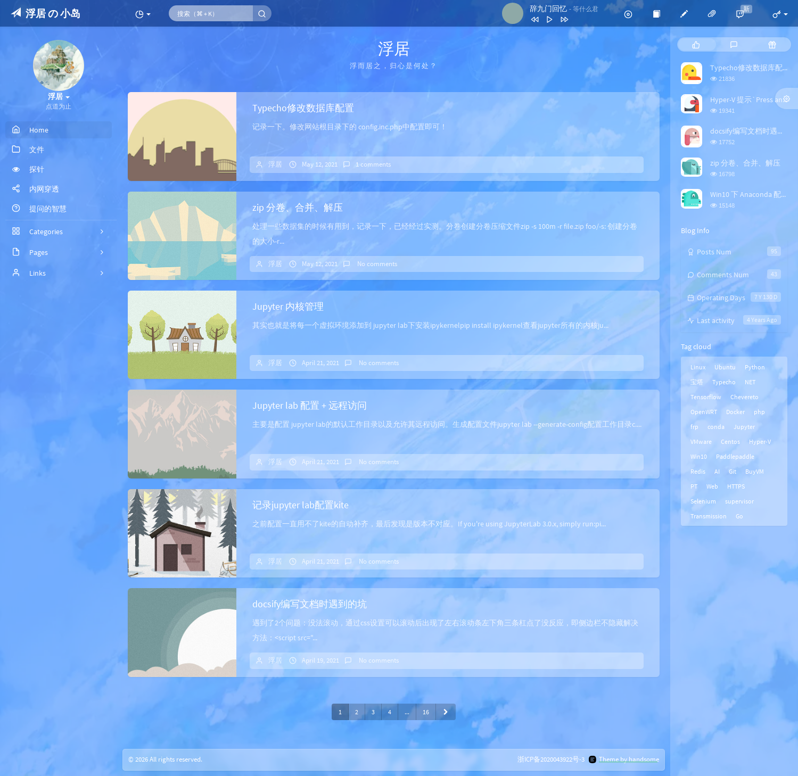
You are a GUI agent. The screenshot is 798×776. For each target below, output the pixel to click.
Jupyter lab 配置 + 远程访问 (309, 405)
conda (716, 427)
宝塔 (696, 382)
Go (739, 516)
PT (693, 486)
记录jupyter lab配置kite (300, 505)
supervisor (739, 501)
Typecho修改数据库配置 (303, 108)
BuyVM (754, 471)
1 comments (373, 164)
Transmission (708, 516)
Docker (735, 412)
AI (717, 471)
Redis (697, 471)
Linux (697, 367)
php (759, 412)
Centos (730, 441)
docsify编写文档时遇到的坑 (309, 604)
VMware (701, 441)
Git (732, 471)
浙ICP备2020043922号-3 (551, 759)
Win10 (698, 456)
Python (755, 367)
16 (426, 712)
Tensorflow (705, 397)
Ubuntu (725, 367)
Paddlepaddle (735, 456)
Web (712, 486)
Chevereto (744, 397)
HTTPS (736, 486)
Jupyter (744, 427)
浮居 (275, 164)
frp (694, 427)
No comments (376, 263)
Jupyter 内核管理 (288, 306)
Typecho (724, 382)
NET (750, 382)
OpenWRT (703, 412)
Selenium (703, 501)
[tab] (696, 44)
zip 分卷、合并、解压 (297, 207)
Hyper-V (760, 441)
